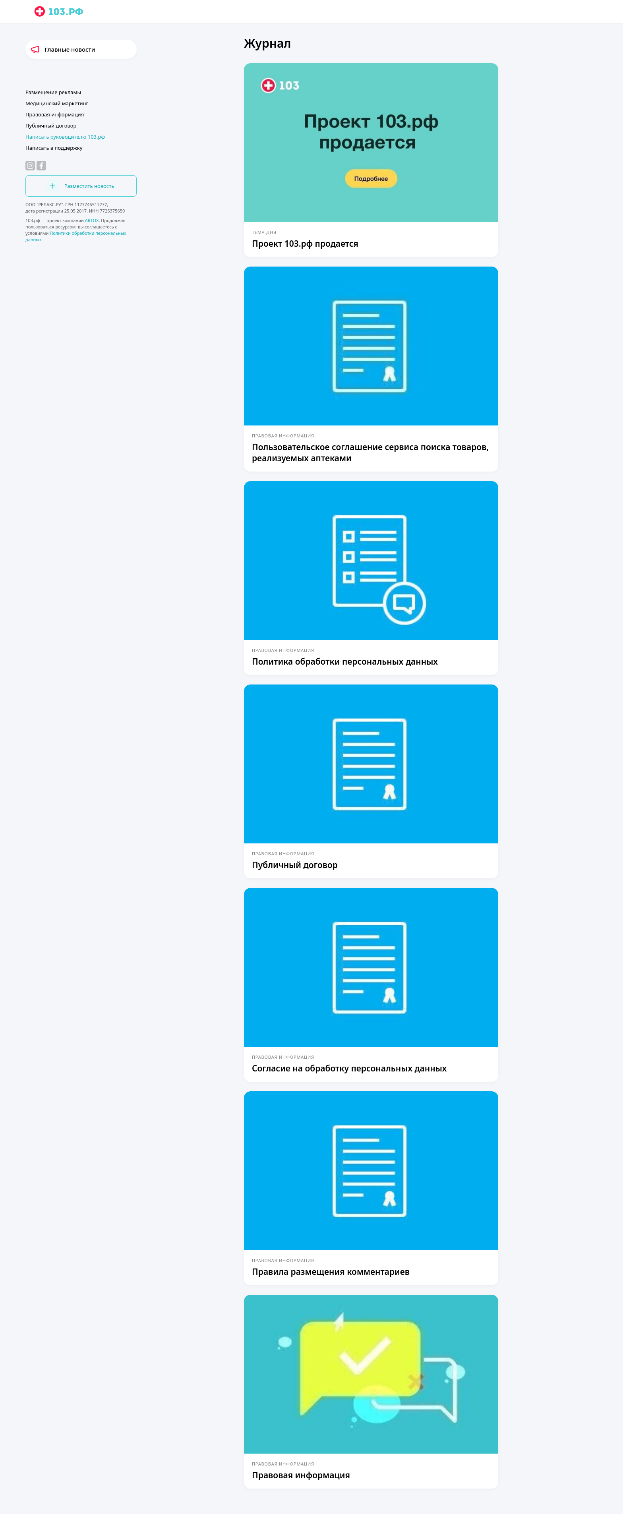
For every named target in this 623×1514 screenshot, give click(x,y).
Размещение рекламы (53, 92)
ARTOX (92, 220)
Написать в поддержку (53, 148)
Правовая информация (54, 114)
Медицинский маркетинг (56, 103)
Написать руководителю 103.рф (65, 136)
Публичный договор (50, 125)
